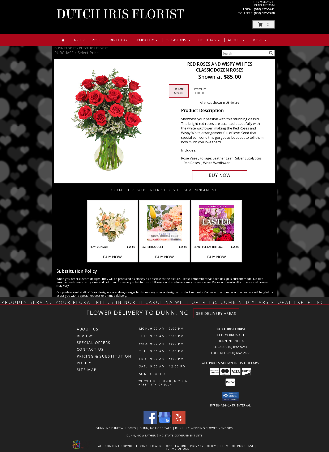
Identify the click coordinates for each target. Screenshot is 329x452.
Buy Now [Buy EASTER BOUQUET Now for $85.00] (164, 257)
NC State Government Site (180, 435)
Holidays (209, 40)
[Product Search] (244, 53)
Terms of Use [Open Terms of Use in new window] (177, 448)
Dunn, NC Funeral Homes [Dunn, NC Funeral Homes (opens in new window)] (116, 428)
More (260, 40)
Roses (97, 40)
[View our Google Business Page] (164, 423)
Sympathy (147, 40)
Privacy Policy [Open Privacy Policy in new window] (203, 446)
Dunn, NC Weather (141, 435)
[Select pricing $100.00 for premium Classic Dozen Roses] (200, 91)
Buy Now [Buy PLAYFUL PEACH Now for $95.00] (112, 257)
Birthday (119, 40)
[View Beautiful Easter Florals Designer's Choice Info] (216, 223)
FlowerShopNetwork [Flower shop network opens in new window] (167, 446)
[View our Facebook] (150, 423)
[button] (263, 24)
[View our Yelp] (178, 423)
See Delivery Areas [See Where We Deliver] (216, 313)
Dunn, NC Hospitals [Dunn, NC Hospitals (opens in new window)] (156, 428)
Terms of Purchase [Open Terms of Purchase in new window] (237, 446)
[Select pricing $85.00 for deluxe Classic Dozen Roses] (178, 91)
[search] (271, 53)
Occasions (178, 40)
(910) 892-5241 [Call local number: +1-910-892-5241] (264, 9)
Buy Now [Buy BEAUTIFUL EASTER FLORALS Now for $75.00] (216, 257)
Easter (78, 40)
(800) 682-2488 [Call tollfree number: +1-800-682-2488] (264, 13)
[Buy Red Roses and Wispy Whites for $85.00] (219, 175)
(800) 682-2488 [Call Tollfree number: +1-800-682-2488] (239, 353)
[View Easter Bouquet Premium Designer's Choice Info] (164, 223)
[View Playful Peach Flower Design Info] (112, 223)
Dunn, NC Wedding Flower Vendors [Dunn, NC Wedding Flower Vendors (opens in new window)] (204, 428)
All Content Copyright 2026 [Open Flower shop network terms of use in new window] (123, 446)
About (236, 40)
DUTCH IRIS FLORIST (120, 14)
